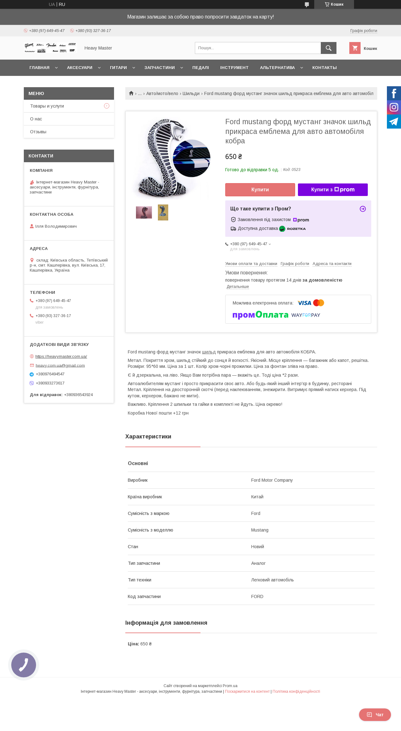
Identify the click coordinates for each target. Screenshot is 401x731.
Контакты (324, 67)
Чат (375, 715)
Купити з (332, 190)
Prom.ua (230, 686)
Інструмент (234, 67)
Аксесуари (79, 67)
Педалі (200, 67)
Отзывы (38, 131)
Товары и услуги (47, 106)
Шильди (191, 93)
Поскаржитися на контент (247, 691)
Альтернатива (277, 67)
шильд (209, 351)
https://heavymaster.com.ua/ (61, 356)
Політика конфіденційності (296, 691)
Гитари (118, 67)
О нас (36, 118)
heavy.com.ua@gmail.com (60, 365)
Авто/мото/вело (162, 93)
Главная (39, 67)
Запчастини (159, 67)
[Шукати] (328, 48)
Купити (260, 189)
